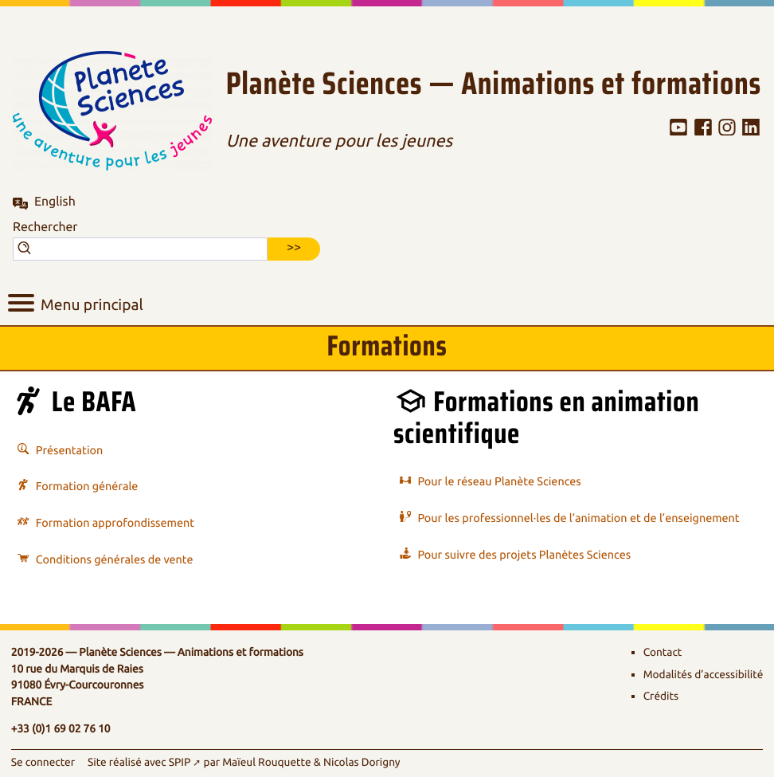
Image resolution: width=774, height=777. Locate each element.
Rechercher (45, 227)
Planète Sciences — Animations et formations (493, 84)
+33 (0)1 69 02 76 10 (61, 729)
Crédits (660, 697)
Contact (662, 653)
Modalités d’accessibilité (703, 675)
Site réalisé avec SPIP (139, 763)
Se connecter (43, 763)
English (55, 202)
